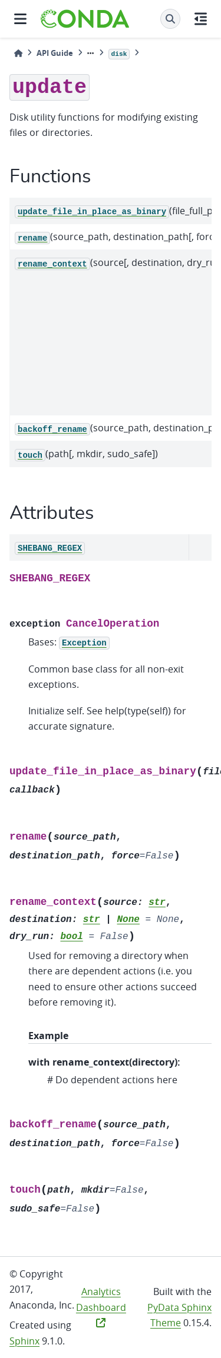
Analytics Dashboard (101, 1306)
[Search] (170, 19)
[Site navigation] (20, 19)
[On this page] (201, 19)
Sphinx (24, 1340)
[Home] (18, 53)
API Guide (55, 53)
